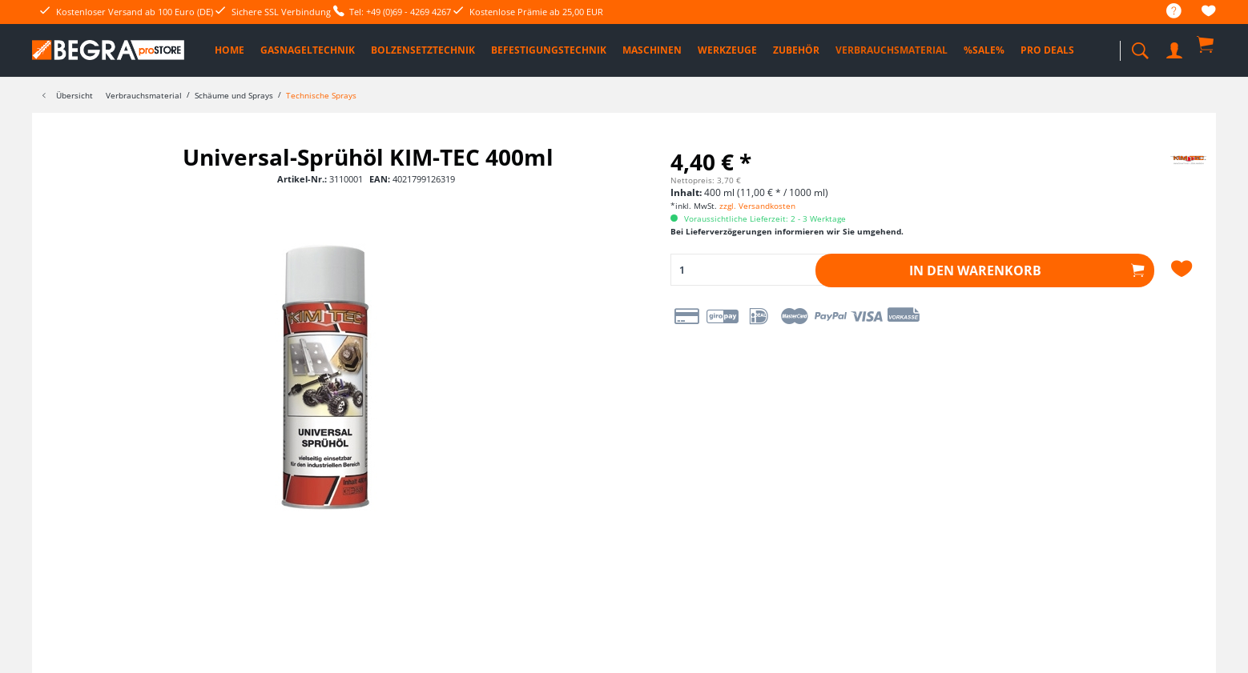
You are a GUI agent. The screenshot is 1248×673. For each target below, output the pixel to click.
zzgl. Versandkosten (757, 205)
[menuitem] (1166, 12)
